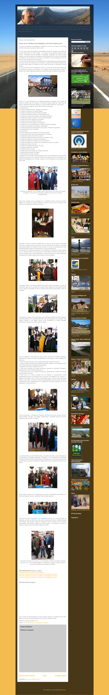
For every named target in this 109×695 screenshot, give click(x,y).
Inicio (45, 676)
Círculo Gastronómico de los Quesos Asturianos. (36, 622)
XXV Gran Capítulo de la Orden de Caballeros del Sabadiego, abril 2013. (38, 577)
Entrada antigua (60, 676)
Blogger (63, 689)
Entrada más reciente (27, 676)
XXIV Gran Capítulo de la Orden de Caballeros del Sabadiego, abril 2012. (38, 575)
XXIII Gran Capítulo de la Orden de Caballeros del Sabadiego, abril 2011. (38, 574)
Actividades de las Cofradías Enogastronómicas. (32, 572)
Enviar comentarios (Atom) (34, 679)
